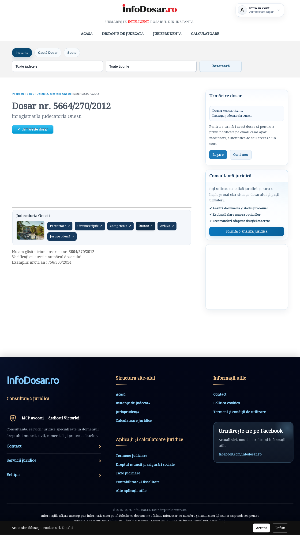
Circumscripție (89, 226)
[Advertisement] (101, 173)
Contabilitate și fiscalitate (138, 482)
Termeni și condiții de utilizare (239, 412)
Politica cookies (226, 403)
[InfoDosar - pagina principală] (150, 9)
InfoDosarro (33, 381)
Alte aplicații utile (131, 491)
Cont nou (240, 155)
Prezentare (60, 226)
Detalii (67, 528)
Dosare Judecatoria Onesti (54, 94)
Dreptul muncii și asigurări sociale (145, 465)
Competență (120, 226)
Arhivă (167, 226)
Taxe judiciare (128, 474)
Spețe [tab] (78, 53)
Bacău (31, 94)
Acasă (87, 34)
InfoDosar (18, 94)
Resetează (220, 67)
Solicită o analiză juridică (246, 232)
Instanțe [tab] (23, 53)
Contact (219, 395)
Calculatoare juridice (134, 421)
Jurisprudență (167, 34)
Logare (218, 155)
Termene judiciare (131, 456)
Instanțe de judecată (123, 34)
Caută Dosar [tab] (51, 53)
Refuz (280, 528)
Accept (261, 528)
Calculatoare (205, 34)
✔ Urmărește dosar (33, 130)
